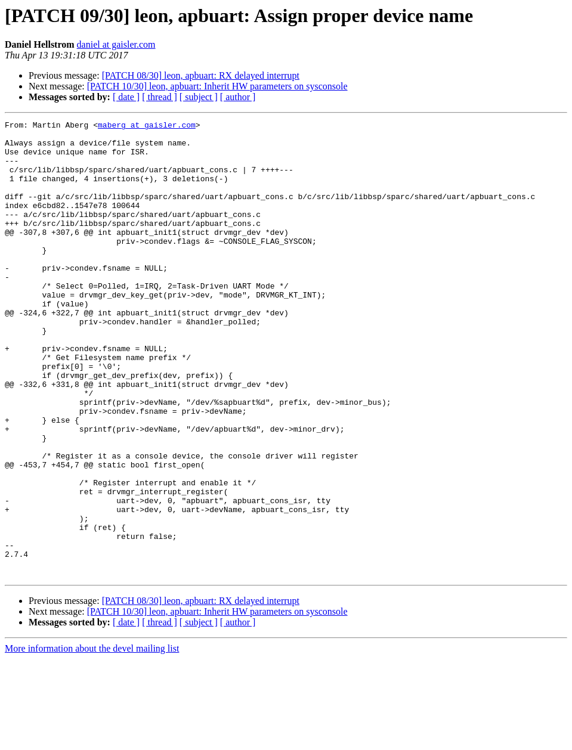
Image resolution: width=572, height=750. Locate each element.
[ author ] (238, 97)
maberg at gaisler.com (147, 126)
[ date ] (126, 97)
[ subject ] (199, 97)
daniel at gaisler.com (116, 44)
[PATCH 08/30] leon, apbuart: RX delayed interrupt (200, 75)
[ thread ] (159, 97)
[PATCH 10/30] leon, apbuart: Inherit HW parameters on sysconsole (217, 86)
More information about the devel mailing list (92, 739)
